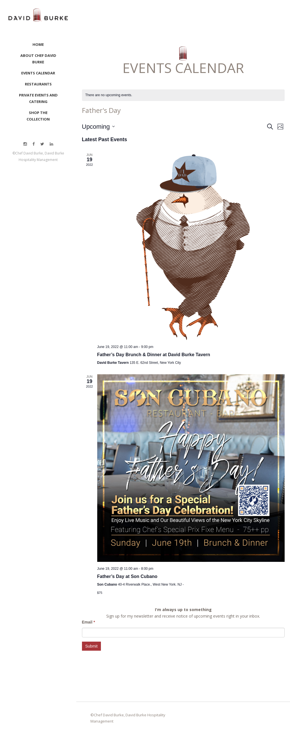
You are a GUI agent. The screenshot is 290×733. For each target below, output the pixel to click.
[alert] (108, 95)
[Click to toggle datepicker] (98, 126)
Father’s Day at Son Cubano (127, 576)
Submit (91, 646)
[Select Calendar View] (280, 126)
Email (88, 622)
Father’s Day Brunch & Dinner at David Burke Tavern (153, 354)
